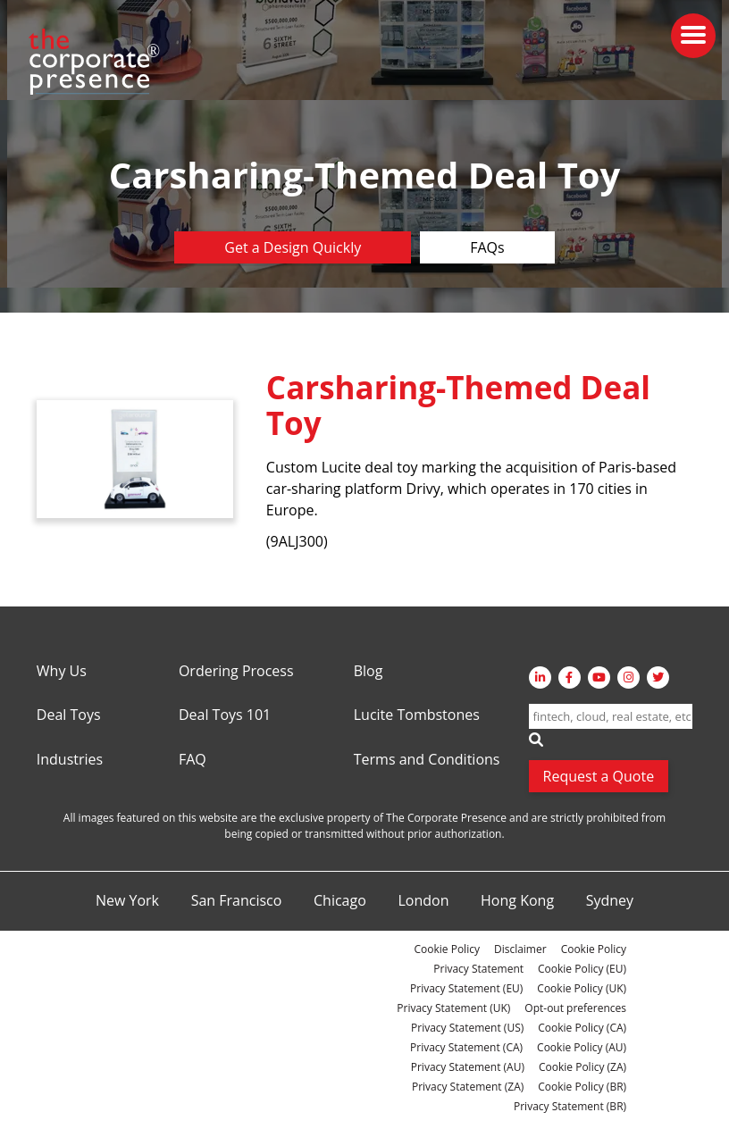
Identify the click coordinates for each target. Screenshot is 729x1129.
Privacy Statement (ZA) (468, 1086)
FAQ (192, 760)
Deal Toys (69, 715)
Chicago (340, 901)
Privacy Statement (478, 968)
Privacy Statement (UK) (453, 1008)
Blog (368, 672)
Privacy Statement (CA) (466, 1047)
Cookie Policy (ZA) (582, 1067)
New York (127, 901)
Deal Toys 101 (225, 715)
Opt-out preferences (575, 1008)
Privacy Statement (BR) (570, 1106)
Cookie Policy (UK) (581, 988)
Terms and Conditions (427, 760)
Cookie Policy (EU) (582, 968)
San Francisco (236, 901)
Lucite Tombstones (417, 715)
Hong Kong (517, 901)
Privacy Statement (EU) (466, 988)
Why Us (62, 672)
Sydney (609, 901)
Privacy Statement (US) (467, 1027)
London (423, 901)
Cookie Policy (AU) (581, 1047)
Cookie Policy (446, 949)
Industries (70, 760)
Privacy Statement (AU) (467, 1067)
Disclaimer (520, 949)
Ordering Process (236, 672)
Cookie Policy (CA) (582, 1027)
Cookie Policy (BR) (582, 1086)
